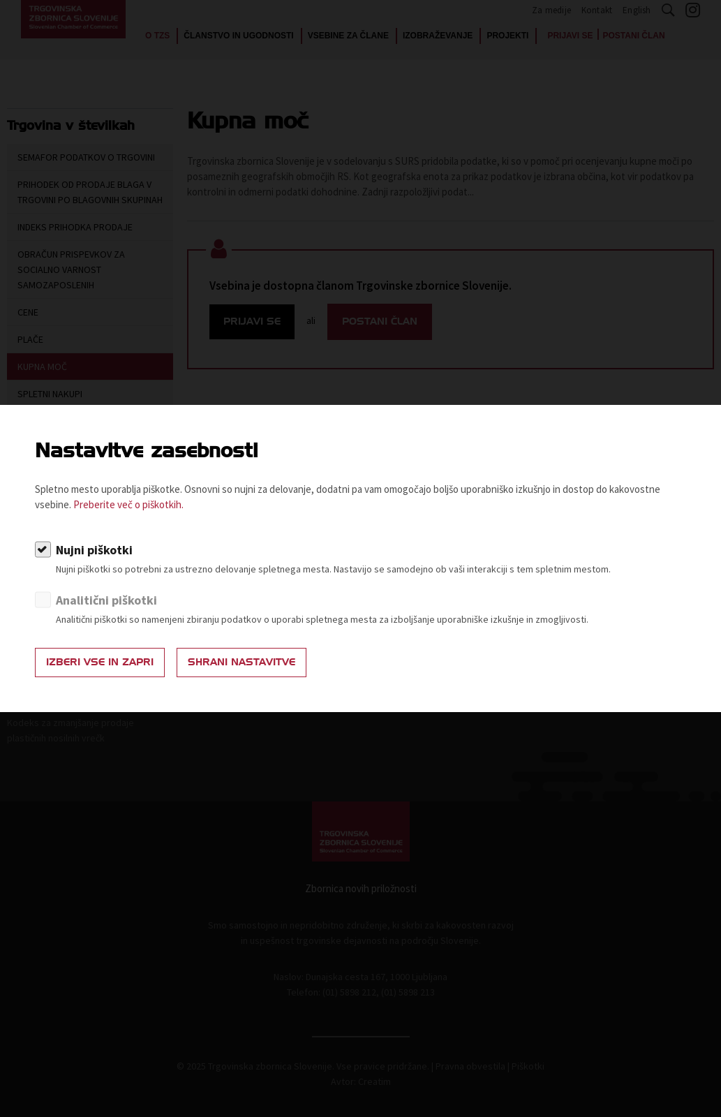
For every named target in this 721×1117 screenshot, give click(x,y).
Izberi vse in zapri (100, 662)
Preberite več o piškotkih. (128, 504)
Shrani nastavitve (241, 662)
